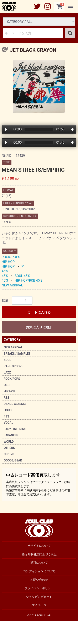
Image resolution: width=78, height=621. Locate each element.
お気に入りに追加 (39, 327)
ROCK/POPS (12, 378)
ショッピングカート (39, 596)
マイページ (39, 605)
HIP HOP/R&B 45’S (28, 280)
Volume (71, 129)
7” (23, 266)
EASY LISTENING (15, 429)
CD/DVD (9, 454)
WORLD (9, 441)
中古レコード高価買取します (39, 484)
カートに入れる (39, 312)
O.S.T (7, 385)
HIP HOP (9, 391)
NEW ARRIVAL (13, 347)
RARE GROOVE (13, 366)
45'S (6, 416)
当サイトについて (39, 545)
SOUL (7, 360)
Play (6, 129)
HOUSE (8, 410)
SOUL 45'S (22, 276)
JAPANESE (11, 435)
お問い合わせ (39, 579)
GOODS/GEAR (13, 460)
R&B (6, 397)
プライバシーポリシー (39, 588)
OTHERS (9, 448)
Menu (71, 4)
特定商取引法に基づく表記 (39, 554)
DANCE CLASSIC (15, 404)
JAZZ (7, 372)
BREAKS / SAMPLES (17, 353)
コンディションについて (39, 571)
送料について (39, 562)
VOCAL (8, 422)
